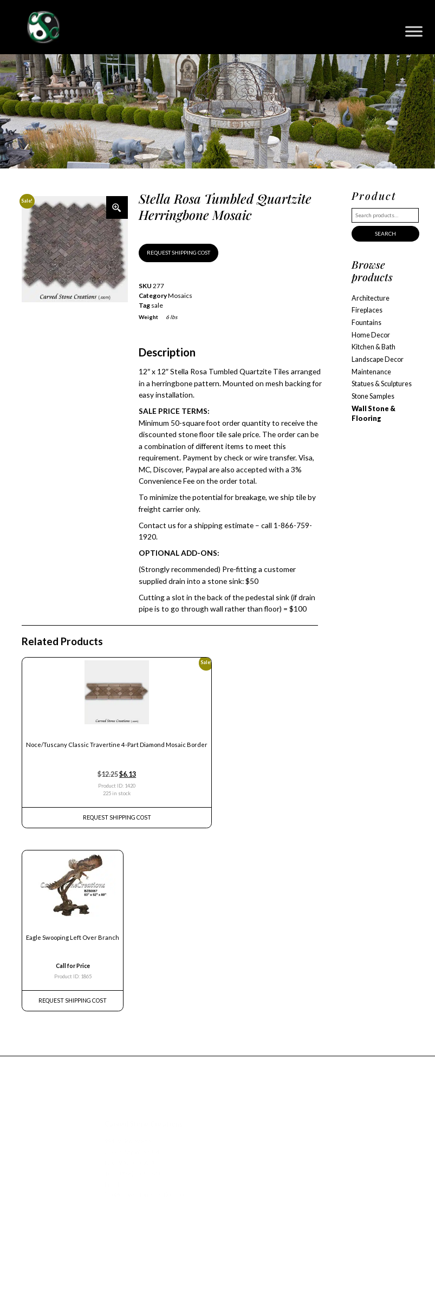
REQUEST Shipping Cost (117, 817)
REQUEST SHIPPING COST (178, 252)
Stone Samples (373, 396)
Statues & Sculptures (382, 384)
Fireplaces (367, 310)
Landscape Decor (378, 359)
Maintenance (371, 372)
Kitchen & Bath (373, 347)
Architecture (370, 298)
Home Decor (371, 335)
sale (157, 305)
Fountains (366, 323)
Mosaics (180, 295)
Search (385, 233)
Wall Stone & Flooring (373, 414)
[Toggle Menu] (414, 31)
